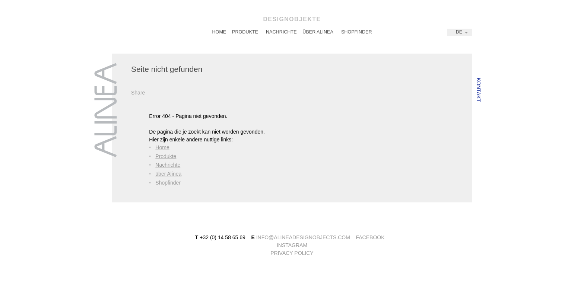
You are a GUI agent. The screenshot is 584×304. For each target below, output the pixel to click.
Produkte (245, 32)
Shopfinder (356, 32)
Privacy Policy (291, 253)
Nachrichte (281, 32)
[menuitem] (219, 32)
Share (138, 93)
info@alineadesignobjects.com (303, 237)
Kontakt (479, 90)
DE (459, 32)
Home (219, 32)
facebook (370, 237)
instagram (292, 245)
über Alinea (317, 32)
